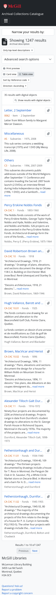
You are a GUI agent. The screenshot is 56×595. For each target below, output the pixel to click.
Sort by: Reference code (15, 80)
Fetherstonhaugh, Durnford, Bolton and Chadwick (24, 496)
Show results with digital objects (32, 100)
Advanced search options (21, 59)
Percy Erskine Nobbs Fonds (23, 205)
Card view (9, 74)
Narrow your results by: (28, 32)
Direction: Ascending (13, 85)
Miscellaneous (14, 133)
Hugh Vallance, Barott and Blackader (24, 303)
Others (9, 160)
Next (34, 550)
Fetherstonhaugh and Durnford (24, 450)
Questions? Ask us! (12, 586)
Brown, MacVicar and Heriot (23, 351)
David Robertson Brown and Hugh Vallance (24, 251)
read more (33, 236)
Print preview (11, 68)
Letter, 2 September (18, 110)
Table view (26, 74)
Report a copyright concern (17, 593)
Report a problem (12, 589)
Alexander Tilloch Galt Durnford (24, 401)
